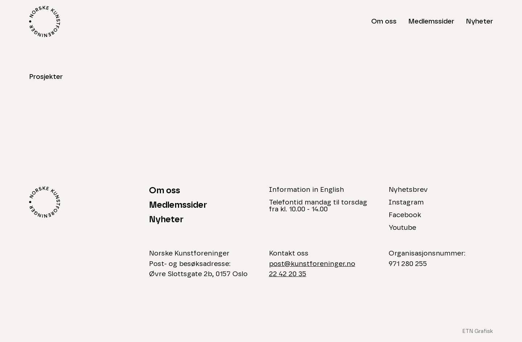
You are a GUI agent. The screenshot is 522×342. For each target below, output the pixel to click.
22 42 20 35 (287, 274)
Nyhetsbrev (408, 189)
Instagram (406, 202)
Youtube (402, 227)
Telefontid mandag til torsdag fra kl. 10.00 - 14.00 (318, 206)
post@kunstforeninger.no (312, 264)
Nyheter (479, 21)
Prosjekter (46, 76)
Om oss (384, 21)
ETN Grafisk (477, 331)
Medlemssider (431, 21)
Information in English (306, 189)
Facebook (405, 215)
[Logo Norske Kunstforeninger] (44, 21)
